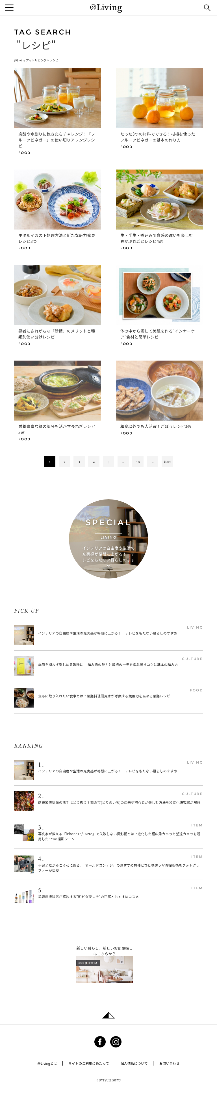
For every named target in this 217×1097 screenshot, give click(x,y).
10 (138, 462)
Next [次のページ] (167, 462)
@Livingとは (47, 1063)
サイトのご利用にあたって (88, 1063)
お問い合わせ (169, 1063)
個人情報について (134, 1063)
